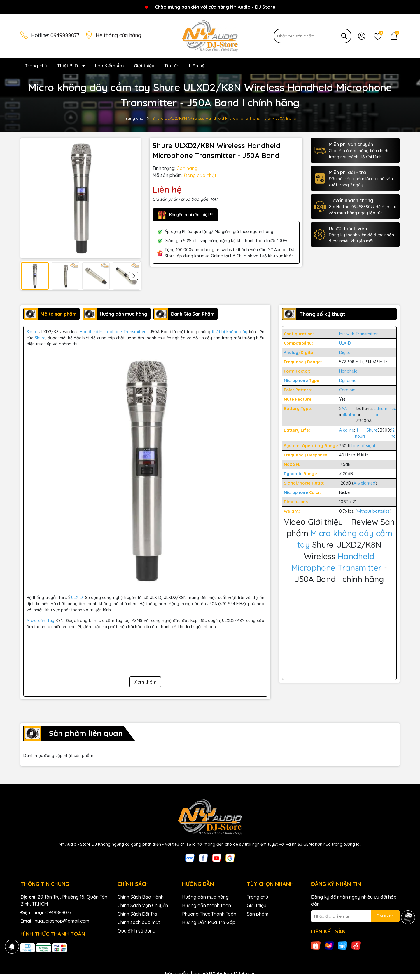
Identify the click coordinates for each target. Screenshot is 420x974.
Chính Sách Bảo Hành (141, 897)
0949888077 (64, 35)
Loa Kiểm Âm (109, 66)
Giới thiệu (144, 66)
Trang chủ (36, 66)
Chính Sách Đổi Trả (137, 914)
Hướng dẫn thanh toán (206, 905)
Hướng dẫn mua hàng (205, 897)
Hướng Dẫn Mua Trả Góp (208, 922)
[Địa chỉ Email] (355, 916)
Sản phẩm (257, 914)
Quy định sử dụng (136, 931)
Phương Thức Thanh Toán (209, 914)
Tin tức (171, 66)
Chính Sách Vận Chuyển (143, 905)
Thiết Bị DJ (69, 66)
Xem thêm (145, 682)
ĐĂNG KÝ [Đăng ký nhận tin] (385, 916)
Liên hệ (196, 66)
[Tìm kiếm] (344, 36)
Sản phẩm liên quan (86, 733)
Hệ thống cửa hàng (118, 35)
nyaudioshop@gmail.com (62, 921)
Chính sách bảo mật (139, 922)
